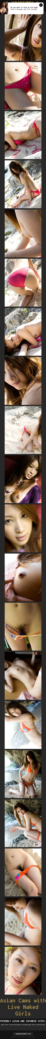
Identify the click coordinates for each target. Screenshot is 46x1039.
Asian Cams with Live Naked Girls (23, 1007)
